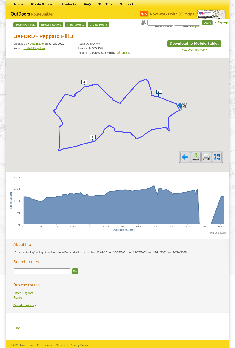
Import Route (75, 24)
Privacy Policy (79, 345)
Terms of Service (55, 345)
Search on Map (25, 24)
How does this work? (194, 49)
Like (124, 52)
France (17, 297)
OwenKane (37, 43)
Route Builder (42, 4)
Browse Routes (51, 24)
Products (68, 4)
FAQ (87, 4)
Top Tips (105, 4)
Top (18, 328)
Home (19, 4)
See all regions (23, 305)
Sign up (223, 22)
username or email (163, 27)
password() (190, 27)
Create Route (98, 24)
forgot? (195, 27)
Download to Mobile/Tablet (194, 43)
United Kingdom (34, 48)
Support (126, 4)
